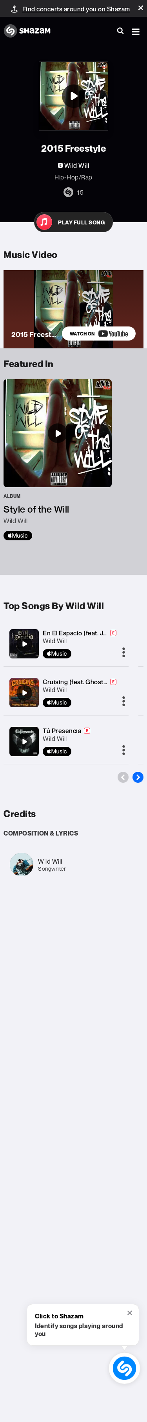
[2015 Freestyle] (73, 96)
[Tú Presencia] (24, 742)
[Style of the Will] (58, 459)
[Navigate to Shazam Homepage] (31, 31)
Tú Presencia (62, 731)
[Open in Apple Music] (73, 222)
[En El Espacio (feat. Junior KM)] (24, 644)
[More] (124, 652)
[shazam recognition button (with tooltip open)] (124, 1368)
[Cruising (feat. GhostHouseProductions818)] (24, 693)
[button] (140, 8)
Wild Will (55, 641)
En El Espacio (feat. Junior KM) (87, 633)
